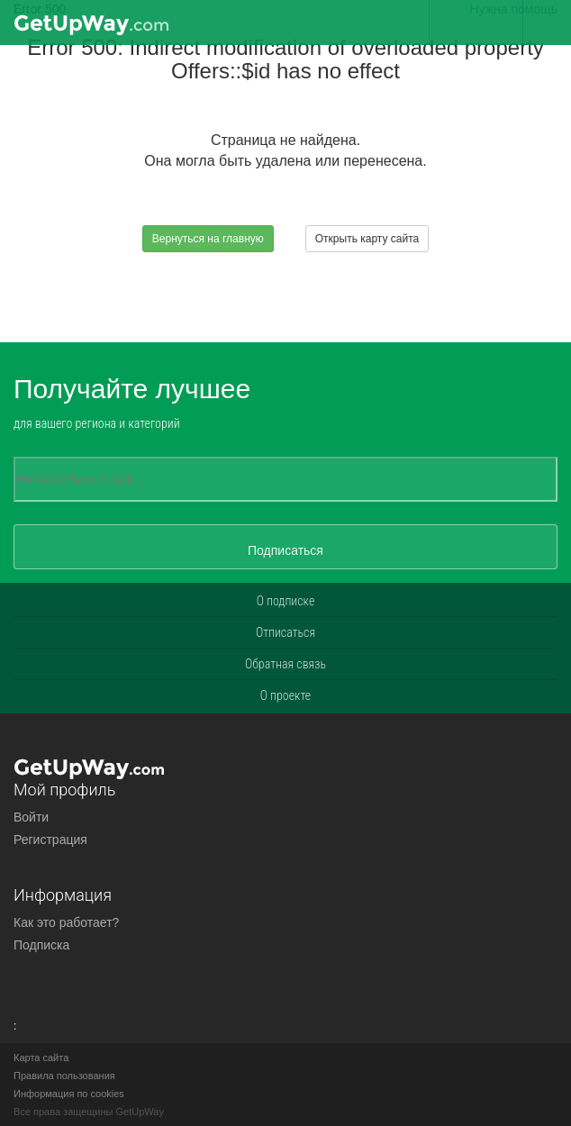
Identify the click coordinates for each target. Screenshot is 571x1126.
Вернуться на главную (208, 238)
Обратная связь (285, 664)
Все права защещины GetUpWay (89, 1111)
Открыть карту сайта (367, 238)
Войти (31, 817)
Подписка (41, 945)
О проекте (286, 695)
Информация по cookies (69, 1093)
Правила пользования (64, 1075)
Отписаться (285, 632)
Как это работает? (66, 922)
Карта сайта (41, 1057)
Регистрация (50, 839)
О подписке (286, 601)
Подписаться (285, 550)
